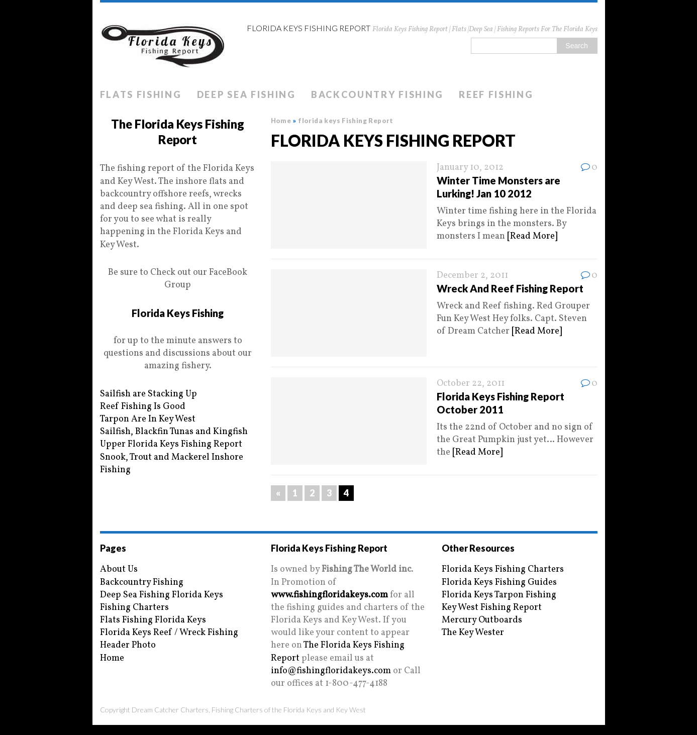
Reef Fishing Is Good (142, 406)
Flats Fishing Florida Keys (153, 620)
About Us (119, 569)
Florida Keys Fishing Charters (503, 569)
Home (112, 658)
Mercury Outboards (482, 620)
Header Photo (128, 645)
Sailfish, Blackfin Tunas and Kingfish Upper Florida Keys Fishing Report (174, 438)
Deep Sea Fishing (246, 94)
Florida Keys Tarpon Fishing (499, 595)
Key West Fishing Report (492, 607)
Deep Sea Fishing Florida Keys (161, 595)
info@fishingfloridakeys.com (331, 671)
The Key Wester (473, 632)
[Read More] (532, 236)
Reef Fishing (496, 94)
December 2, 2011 (472, 275)
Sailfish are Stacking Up (148, 394)
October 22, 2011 (471, 383)
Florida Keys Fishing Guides (499, 582)
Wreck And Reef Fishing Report (510, 288)
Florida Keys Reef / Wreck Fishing (169, 632)
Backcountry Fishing (377, 94)
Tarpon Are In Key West (147, 419)
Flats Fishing (141, 94)
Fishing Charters (134, 607)
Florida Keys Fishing (178, 313)
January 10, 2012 (470, 167)
